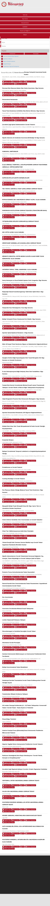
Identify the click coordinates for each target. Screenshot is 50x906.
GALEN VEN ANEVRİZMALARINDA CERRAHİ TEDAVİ (18, 791)
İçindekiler (25, 27)
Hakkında (25, 15)
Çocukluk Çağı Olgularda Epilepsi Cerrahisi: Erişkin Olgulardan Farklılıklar (24, 769)
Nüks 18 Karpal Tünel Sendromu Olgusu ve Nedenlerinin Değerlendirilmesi (24, 344)
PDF (22, 81)
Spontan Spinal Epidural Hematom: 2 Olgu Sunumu (17, 333)
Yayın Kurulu (25, 19)
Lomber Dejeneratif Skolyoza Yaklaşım (13, 620)
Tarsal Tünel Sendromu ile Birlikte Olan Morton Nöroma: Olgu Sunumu (23, 111)
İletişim (25, 35)
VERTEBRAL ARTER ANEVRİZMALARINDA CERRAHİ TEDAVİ (20, 780)
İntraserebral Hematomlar (10, 99)
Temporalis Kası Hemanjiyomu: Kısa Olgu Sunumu (17, 307)
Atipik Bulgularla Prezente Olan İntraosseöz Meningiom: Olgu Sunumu (23, 399)
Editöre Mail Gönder (21, 84)
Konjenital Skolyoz (8, 440)
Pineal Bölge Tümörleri (9, 719)
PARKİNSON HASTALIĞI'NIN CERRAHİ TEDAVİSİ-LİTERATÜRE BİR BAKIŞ (24, 210)
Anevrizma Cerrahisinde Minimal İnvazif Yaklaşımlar (17, 608)
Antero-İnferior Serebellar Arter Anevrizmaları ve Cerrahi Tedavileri (22, 519)
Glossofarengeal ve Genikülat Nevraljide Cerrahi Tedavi (19, 631)
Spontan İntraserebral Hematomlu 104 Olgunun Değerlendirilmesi (22, 412)
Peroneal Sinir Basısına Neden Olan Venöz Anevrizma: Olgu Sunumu (23, 88)
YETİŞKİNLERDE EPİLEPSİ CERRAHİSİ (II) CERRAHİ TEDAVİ (20, 221)
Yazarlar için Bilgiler (25, 31)
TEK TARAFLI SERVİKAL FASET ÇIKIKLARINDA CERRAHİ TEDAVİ (22, 188)
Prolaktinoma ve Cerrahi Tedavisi (12, 467)
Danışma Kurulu (25, 23)
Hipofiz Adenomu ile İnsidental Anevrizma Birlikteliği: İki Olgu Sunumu (23, 138)
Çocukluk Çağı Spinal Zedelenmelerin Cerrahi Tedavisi (18, 124)
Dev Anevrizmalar (7, 597)
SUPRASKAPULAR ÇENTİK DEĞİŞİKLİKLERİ (15, 178)
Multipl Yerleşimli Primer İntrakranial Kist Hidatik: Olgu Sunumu (21, 319)
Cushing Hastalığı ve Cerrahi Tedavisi (13, 478)
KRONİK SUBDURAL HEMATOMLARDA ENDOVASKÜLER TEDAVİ (22, 815)
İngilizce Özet (7, 81)
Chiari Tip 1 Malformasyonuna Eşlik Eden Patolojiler (18, 531)
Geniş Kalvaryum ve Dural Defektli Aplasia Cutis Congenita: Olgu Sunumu (24, 280)
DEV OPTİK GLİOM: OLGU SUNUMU (13, 232)
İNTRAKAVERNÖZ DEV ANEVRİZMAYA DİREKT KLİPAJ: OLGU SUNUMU (24, 199)
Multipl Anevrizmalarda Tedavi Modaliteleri (15, 667)
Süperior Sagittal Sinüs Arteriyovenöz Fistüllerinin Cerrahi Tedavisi (22, 744)
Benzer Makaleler (30, 81)
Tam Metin (15, 81)
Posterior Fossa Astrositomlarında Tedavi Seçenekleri (18, 572)
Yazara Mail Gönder (8, 84)
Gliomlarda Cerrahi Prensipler (11, 642)
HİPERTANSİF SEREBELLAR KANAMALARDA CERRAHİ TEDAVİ (21, 243)
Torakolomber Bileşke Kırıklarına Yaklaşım (15, 694)
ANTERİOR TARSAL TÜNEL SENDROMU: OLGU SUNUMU (19, 269)
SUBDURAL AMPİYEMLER (10, 151)
